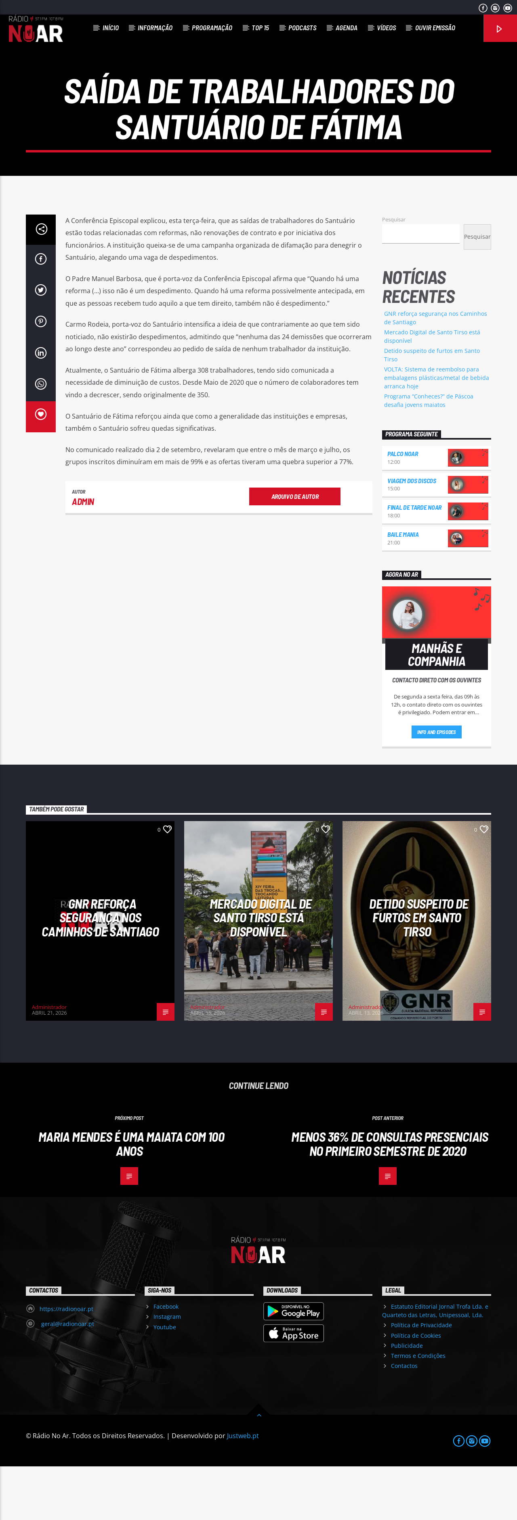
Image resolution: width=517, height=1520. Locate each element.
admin (83, 555)
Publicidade (407, 1399)
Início (111, 27)
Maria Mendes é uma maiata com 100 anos (131, 1197)
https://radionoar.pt (66, 1362)
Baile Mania (402, 588)
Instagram (167, 1370)
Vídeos (386, 27)
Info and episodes (436, 785)
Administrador (49, 1060)
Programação (212, 27)
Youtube (164, 1380)
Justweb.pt (243, 1489)
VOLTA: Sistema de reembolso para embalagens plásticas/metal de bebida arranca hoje (436, 431)
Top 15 (260, 27)
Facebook (166, 1360)
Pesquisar (394, 273)
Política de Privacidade (421, 1378)
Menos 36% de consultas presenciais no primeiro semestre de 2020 (389, 1197)
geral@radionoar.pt (67, 1377)
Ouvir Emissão (435, 27)
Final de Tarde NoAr (414, 561)
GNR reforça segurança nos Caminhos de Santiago (100, 970)
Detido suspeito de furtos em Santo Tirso (418, 970)
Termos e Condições (418, 1409)
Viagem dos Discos (411, 534)
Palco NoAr (402, 507)
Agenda (346, 27)
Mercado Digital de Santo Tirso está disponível (260, 970)
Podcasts (302, 27)
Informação (155, 27)
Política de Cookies (416, 1389)
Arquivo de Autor (295, 549)
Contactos (404, 1419)
